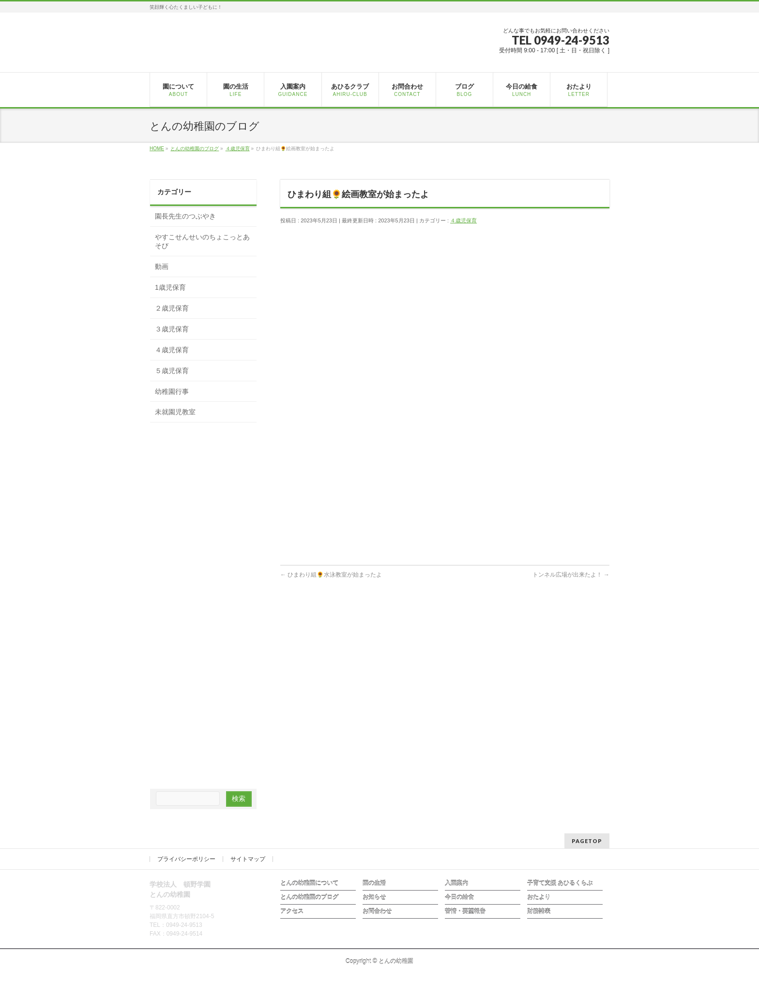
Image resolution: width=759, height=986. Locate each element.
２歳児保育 (172, 308)
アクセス (292, 911)
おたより (538, 897)
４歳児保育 (463, 220)
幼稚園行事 (172, 391)
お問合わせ (377, 911)
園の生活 (374, 883)
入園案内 (456, 883)
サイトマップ (247, 859)
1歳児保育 (170, 287)
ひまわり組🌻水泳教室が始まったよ (331, 574)
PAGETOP (587, 841)
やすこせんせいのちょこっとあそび (202, 241)
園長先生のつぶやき (185, 216)
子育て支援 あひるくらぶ (559, 883)
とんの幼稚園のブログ (309, 897)
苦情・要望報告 (465, 911)
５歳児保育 (172, 371)
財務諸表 (538, 911)
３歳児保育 (172, 329)
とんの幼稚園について (309, 883)
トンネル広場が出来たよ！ (570, 574)
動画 (161, 266)
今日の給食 (459, 897)
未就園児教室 (175, 412)
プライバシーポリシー (186, 859)
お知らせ (374, 897)
